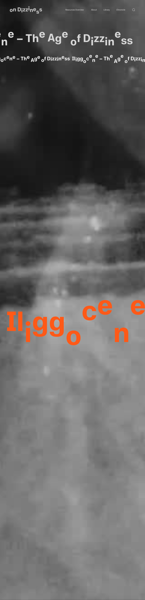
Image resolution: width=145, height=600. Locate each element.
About (94, 9)
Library (106, 9)
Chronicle (120, 9)
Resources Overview (74, 9)
